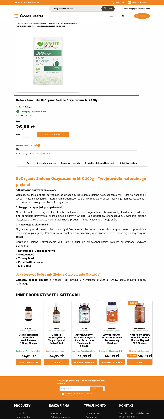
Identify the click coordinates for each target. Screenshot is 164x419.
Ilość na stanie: (89, 55)
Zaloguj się (133, 8)
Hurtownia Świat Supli (60, 384)
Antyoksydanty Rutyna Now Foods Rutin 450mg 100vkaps (112, 280)
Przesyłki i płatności (59, 365)
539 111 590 (120, 2)
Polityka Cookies (58, 388)
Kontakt (126, 346)
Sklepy (53, 399)
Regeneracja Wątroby (140, 272)
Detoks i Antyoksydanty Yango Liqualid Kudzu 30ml (56, 280)
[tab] (29, 104)
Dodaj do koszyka (121, 74)
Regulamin (55, 354)
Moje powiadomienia (96, 376)
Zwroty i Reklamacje (59, 369)
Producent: (88, 46)
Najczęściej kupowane (25, 361)
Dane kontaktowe (58, 391)
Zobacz (56, 303)
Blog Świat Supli (58, 403)
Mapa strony (56, 395)
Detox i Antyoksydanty (28, 272)
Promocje (20, 354)
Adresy (89, 369)
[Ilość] (94, 74)
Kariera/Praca (57, 380)
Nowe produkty (22, 358)
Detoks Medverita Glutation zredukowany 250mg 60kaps (28, 280)
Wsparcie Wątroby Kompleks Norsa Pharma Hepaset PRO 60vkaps (140, 280)
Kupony (89, 373)
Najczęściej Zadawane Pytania (64, 373)
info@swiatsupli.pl (139, 2)
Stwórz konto (145, 8)
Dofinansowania (58, 376)
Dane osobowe (93, 354)
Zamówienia (92, 358)
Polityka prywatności (60, 358)
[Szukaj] (82, 9)
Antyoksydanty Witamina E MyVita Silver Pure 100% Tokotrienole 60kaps (84, 281)
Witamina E (84, 272)
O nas (53, 361)
